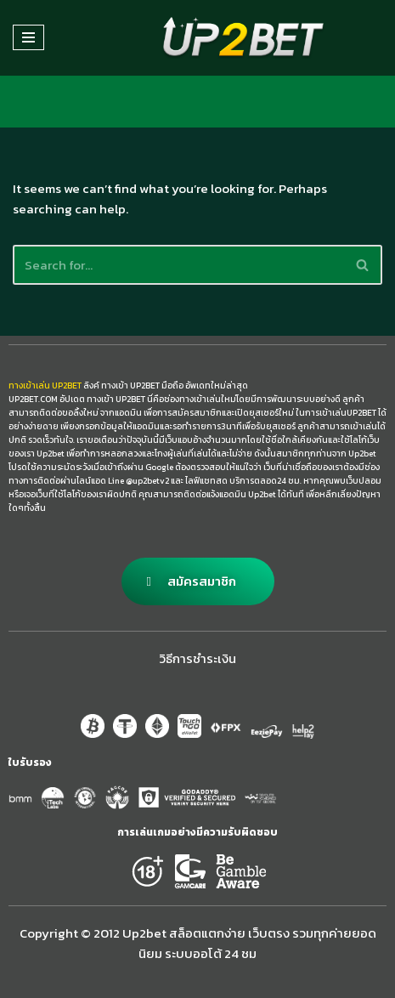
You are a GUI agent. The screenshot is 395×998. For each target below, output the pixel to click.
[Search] (178, 265)
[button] (197, 581)
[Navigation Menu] (28, 37)
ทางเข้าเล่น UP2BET (45, 385)
